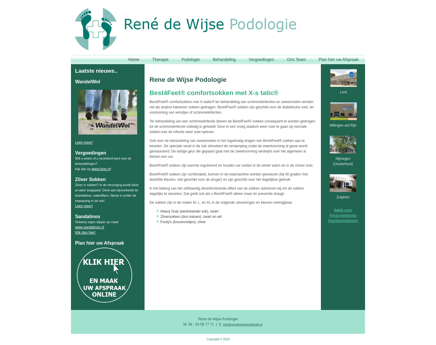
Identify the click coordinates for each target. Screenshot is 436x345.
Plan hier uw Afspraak (339, 59)
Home (133, 59)
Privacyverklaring (342, 215)
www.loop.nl (101, 169)
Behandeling (224, 59)
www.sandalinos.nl (89, 227)
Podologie (190, 59)
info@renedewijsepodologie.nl (243, 324)
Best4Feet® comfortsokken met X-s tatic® (214, 93)
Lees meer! (84, 142)
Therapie (160, 59)
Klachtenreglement (343, 221)
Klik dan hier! (85, 232)
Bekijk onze (343, 210)
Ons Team (296, 59)
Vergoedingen (261, 59)
